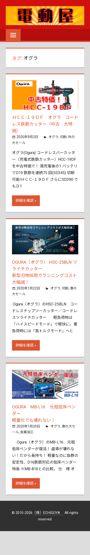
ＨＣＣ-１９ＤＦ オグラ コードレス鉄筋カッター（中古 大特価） (45, 123)
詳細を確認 (25, 200)
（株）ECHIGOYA (48, 513)
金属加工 (27, 432)
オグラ (53, 137)
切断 (63, 137)
